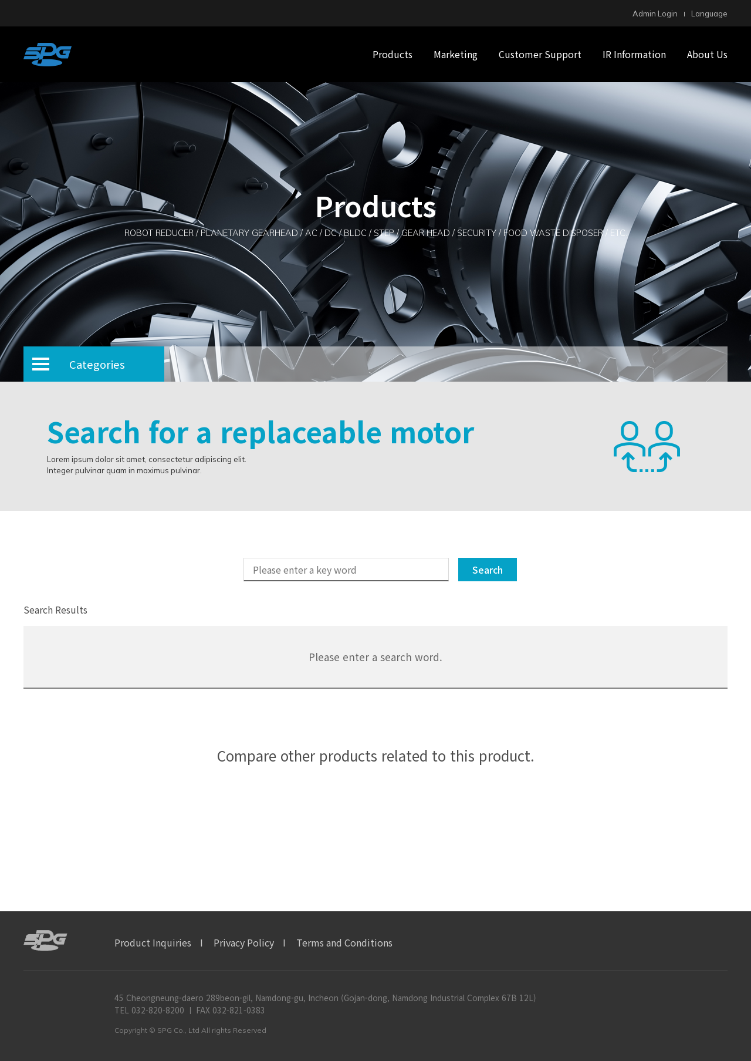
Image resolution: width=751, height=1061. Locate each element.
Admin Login (655, 13)
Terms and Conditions (344, 942)
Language (709, 13)
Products (392, 54)
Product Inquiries (152, 942)
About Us (707, 54)
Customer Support (540, 54)
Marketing (456, 54)
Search (487, 570)
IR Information (634, 54)
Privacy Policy (244, 942)
